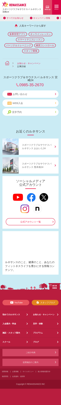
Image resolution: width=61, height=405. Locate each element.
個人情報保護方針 (44, 371)
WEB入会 (31, 103)
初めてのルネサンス (11, 314)
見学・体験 (38, 324)
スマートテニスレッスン (30, 39)
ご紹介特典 (30, 352)
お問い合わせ (31, 94)
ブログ (36, 342)
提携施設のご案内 (30, 362)
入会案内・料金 (9, 324)
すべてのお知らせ (15, 18)
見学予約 (31, 112)
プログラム (38, 333)
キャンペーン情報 (41, 18)
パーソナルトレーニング (18, 45)
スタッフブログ (45, 302)
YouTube (16, 302)
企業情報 (15, 371)
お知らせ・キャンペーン (29, 63)
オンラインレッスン (40, 34)
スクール (6, 342)
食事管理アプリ (17, 34)
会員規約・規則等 (18, 376)
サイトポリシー (28, 371)
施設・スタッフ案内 (11, 333)
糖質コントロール (45, 45)
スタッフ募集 (30, 51)
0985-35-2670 (31, 85)
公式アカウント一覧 (30, 222)
